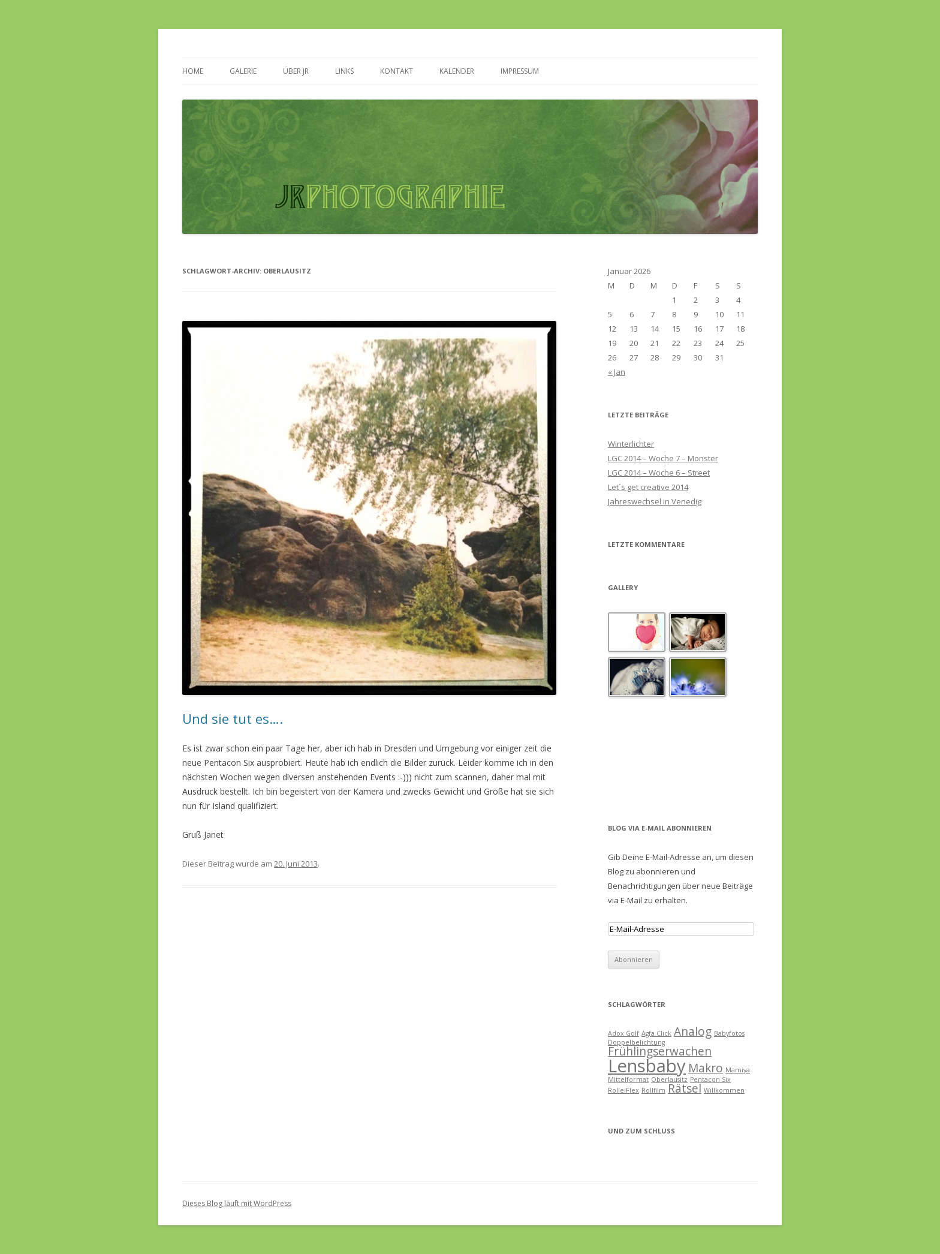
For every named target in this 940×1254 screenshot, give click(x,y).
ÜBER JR (296, 71)
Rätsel (684, 1088)
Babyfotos (729, 1033)
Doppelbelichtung (636, 1042)
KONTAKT (396, 71)
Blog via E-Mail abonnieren (660, 827)
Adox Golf (623, 1033)
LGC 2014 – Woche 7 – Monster (663, 458)
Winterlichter (631, 443)
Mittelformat (628, 1079)
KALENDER (456, 71)
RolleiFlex (623, 1090)
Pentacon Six (710, 1079)
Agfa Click (656, 1033)
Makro (705, 1068)
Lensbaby (647, 1066)
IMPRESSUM (520, 71)
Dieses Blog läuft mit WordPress (236, 1203)
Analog (693, 1031)
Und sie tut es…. (232, 718)
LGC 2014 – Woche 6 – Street (659, 472)
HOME (192, 71)
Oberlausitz (669, 1079)
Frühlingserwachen (660, 1051)
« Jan (616, 371)
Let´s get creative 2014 (648, 487)
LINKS (344, 71)
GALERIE (243, 71)
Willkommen (724, 1090)
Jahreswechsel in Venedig (654, 501)
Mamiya (737, 1070)
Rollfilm (653, 1090)
